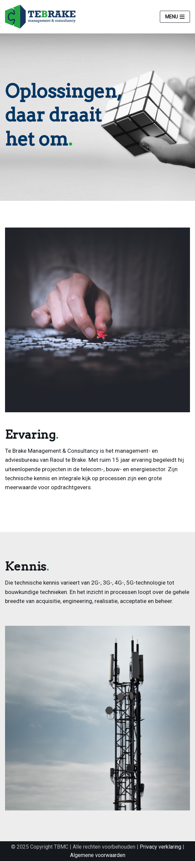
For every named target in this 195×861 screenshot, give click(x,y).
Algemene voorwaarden (97, 855)
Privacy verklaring (160, 847)
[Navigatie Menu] (175, 17)
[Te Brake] (42, 17)
